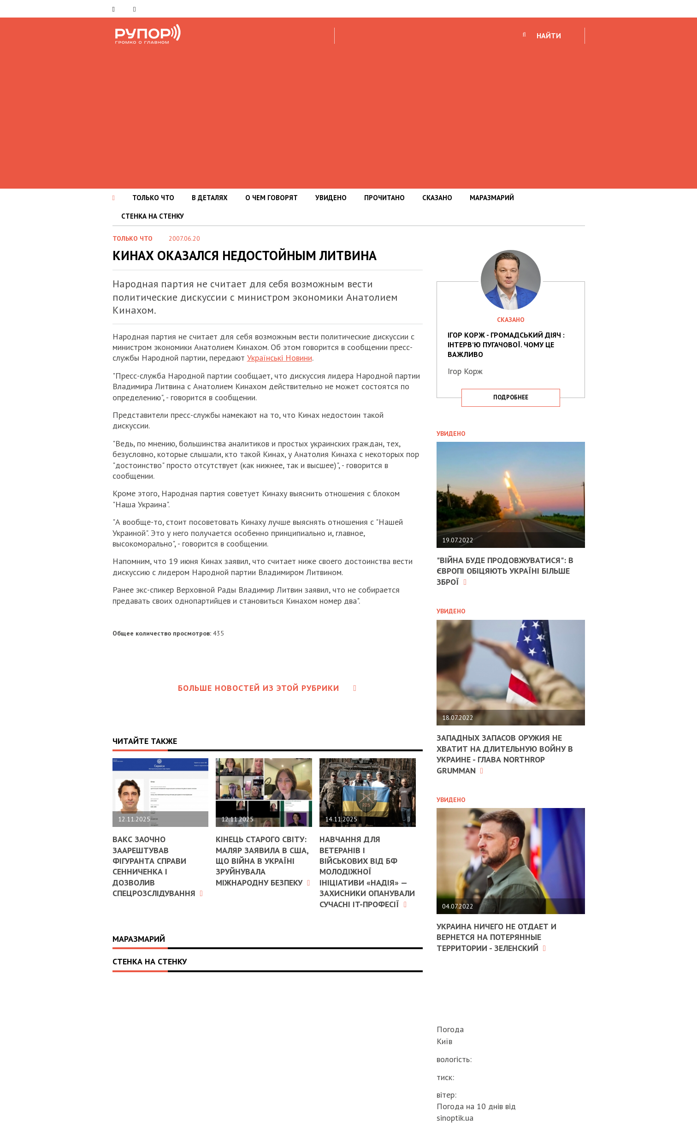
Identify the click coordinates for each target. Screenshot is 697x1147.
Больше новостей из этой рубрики (267, 688)
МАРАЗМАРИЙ (492, 197)
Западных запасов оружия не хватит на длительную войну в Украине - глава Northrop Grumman (505, 753)
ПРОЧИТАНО (384, 197)
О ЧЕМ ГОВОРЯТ (271, 197)
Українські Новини (279, 357)
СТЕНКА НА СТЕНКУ (152, 216)
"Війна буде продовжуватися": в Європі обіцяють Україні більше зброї (505, 571)
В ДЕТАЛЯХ (210, 197)
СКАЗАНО (437, 197)
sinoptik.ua (455, 1117)
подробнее (510, 397)
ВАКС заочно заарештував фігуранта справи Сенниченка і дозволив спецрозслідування (157, 866)
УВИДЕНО (331, 197)
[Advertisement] (348, 114)
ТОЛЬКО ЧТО (153, 197)
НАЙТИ (549, 35)
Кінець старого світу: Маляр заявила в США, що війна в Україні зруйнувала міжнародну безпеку (263, 861)
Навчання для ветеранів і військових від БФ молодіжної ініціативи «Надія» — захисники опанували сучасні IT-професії (367, 871)
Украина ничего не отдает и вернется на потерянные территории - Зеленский (496, 937)
